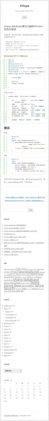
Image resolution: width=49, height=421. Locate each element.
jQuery (42, 272)
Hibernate (40, 269)
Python (6, 347)
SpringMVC (28, 285)
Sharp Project (34, 179)
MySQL (34, 274)
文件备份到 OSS (9, 234)
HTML (7, 272)
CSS (18, 269)
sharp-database (13, 182)
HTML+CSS (8, 306)
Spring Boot (12, 285)
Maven (18, 274)
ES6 (28, 269)
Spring (34, 282)
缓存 (22, 291)
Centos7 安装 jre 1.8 (11, 240)
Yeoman (41, 289)
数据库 (14, 291)
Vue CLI (28, 289)
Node (40, 274)
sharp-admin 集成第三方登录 (14, 228)
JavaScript (32, 271)
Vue (24, 288)
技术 (9, 291)
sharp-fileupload (12, 282)
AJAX (5, 269)
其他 (5, 355)
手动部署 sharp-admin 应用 (14, 249)
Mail (14, 275)
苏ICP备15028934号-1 (11, 416)
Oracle (7, 277)
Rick (30, 182)
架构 (18, 291)
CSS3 (23, 269)
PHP (12, 277)
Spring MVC (9, 317)
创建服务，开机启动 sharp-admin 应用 (17, 251)
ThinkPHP (18, 289)
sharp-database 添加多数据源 (15, 225)
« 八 (5, 401)
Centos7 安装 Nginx (11, 254)
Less (5, 275)
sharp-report (25, 283)
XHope (24, 6)
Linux (10, 274)
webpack (35, 288)
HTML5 (14, 272)
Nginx (6, 335)
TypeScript (8, 353)
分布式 (6, 291)
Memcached (26, 275)
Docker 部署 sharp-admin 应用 (15, 237)
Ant (8, 269)
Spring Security (10, 320)
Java (22, 272)
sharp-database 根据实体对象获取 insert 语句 (20, 231)
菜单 (24, 17)
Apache (12, 269)
